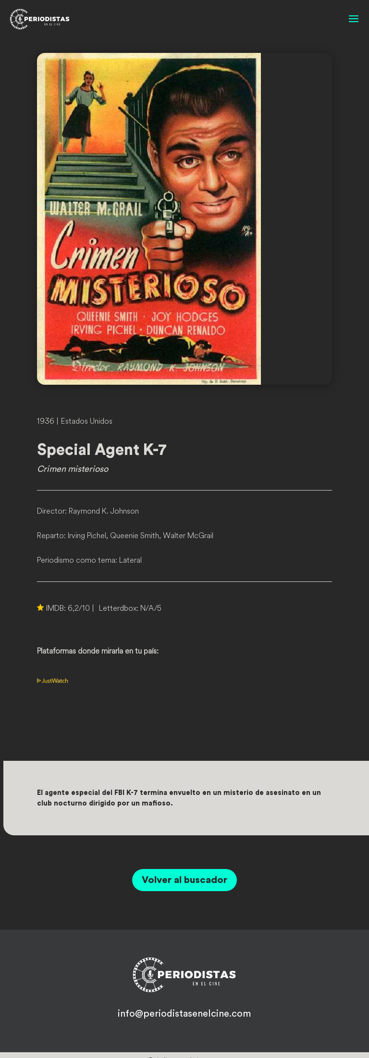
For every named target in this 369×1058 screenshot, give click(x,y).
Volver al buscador (184, 880)
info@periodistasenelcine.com (184, 1014)
